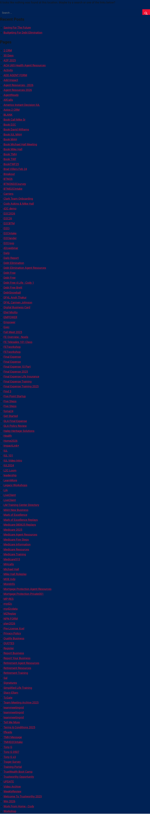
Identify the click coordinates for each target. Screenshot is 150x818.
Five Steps (10, 401)
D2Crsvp (9, 243)
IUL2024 (9, 465)
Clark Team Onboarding (18, 198)
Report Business (14, 653)
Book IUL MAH (13, 134)
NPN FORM (11, 618)
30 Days (9, 55)
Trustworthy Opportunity (19, 776)
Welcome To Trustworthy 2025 (23, 796)
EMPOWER (10, 317)
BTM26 (8, 179)
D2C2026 (9, 213)
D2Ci (7, 228)
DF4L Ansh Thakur (15, 297)
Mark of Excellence (15, 514)
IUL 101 (8, 455)
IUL (6, 450)
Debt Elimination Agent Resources (25, 267)
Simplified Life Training (18, 687)
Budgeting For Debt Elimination (23, 32)
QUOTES (9, 643)
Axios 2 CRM (12, 109)
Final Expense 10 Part (17, 366)
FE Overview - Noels (16, 337)
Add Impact (11, 80)
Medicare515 (12, 559)
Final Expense (12, 356)
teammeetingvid (14, 707)
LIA (6, 490)
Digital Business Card (17, 307)
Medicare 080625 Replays (20, 524)
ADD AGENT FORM (15, 75)
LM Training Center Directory (21, 505)
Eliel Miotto (11, 312)
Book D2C (10, 124)
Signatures (10, 682)
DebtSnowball (12, 292)
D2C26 (8, 218)
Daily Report (11, 258)
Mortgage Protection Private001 (24, 593)
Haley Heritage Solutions (19, 431)
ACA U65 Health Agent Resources (25, 65)
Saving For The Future (17, 27)
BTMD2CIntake (13, 188)
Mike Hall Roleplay (15, 574)
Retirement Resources (17, 668)
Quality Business (14, 638)
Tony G (8, 747)
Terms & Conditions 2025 (19, 727)
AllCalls (8, 99)
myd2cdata (11, 608)
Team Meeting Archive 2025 (21, 702)
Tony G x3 (10, 757)
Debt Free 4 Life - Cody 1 (19, 282)
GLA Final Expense (15, 421)
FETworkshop (12, 346)
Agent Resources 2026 (18, 90)
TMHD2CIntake (13, 742)
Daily (7, 253)
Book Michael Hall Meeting (20, 144)
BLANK (8, 114)
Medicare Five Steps (16, 539)
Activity (8, 70)
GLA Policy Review (15, 426)
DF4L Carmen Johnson (18, 302)
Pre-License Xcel (14, 628)
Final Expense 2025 (16, 371)
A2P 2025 (10, 60)
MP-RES (9, 598)
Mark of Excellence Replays (21, 519)
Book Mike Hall (13, 149)
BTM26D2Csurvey (15, 184)
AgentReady (11, 95)
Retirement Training (16, 673)
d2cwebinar (11, 248)
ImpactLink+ (11, 445)
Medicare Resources (16, 549)
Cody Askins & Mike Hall (19, 203)
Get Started (11, 416)
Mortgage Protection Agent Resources (28, 589)
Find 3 (7, 391)
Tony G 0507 (11, 752)
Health (8, 435)
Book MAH (10, 139)
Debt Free (10, 272)
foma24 (8, 411)
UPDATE (9, 781)
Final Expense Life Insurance (21, 376)
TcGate (8, 697)
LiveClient (10, 495)
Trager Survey (12, 761)
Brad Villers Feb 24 (15, 169)
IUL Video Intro (13, 460)
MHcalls (9, 564)
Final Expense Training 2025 (21, 386)
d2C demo (10, 208)
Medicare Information (17, 544)
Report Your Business (17, 658)
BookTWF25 (11, 164)
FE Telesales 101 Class (18, 342)
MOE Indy (10, 579)
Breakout (9, 174)
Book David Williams (16, 129)
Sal (6, 678)
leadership (10, 475)
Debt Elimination (14, 263)
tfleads (8, 732)
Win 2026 (9, 801)
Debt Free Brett (13, 287)
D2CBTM (9, 223)
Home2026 (11, 440)
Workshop (10, 811)
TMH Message (13, 737)
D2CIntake (10, 233)
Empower (10, 322)
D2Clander (10, 238)
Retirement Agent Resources (21, 663)
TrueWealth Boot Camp (18, 771)
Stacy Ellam (11, 692)
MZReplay (10, 613)
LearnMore (10, 480)
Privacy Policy (12, 633)
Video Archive (12, 786)
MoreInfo (9, 584)
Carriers (8, 193)
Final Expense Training (18, 381)
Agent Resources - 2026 (18, 85)
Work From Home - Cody (19, 806)
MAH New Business (16, 510)
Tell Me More (12, 722)
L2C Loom (10, 470)
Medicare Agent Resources (20, 534)
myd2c (8, 603)
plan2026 (9, 623)
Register (9, 648)
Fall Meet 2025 (13, 332)
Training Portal (13, 766)
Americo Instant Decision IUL (22, 104)
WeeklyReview (12, 791)
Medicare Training (15, 554)
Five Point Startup (15, 396)
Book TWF (10, 159)
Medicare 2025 (13, 529)
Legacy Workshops (15, 485)
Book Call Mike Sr (15, 119)
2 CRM (8, 50)
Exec (7, 327)
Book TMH (10, 154)
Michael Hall (11, 569)
